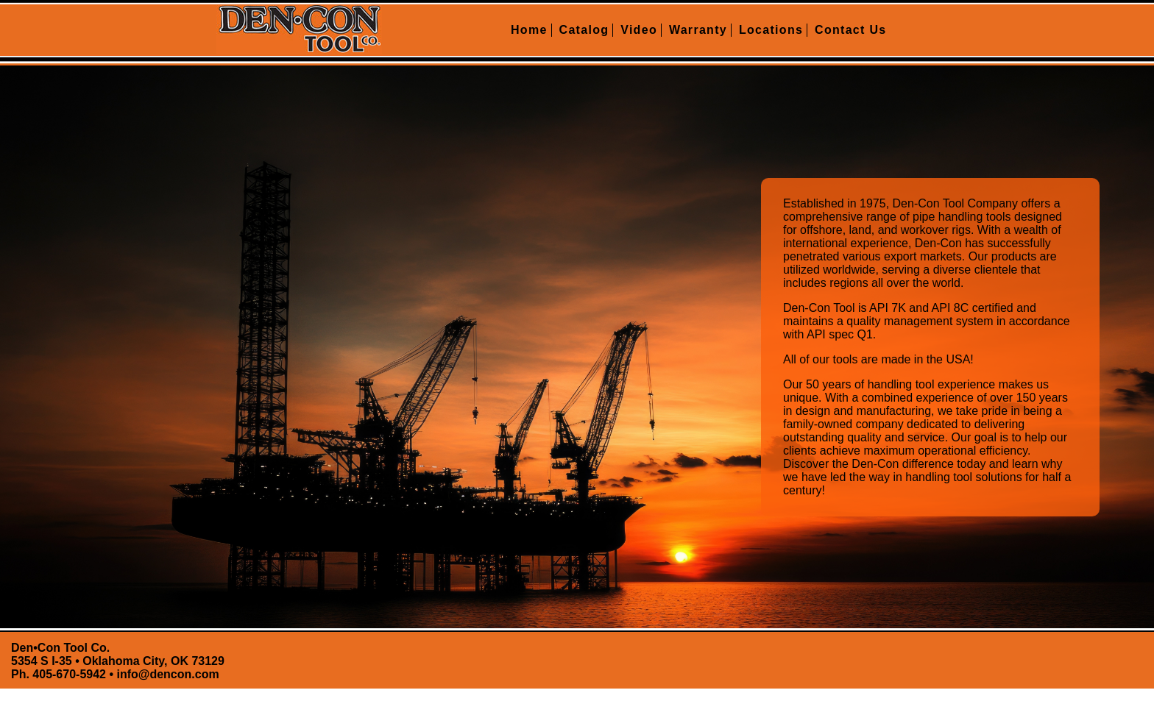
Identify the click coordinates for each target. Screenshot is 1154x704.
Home (529, 30)
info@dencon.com (167, 674)
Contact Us (850, 30)
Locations (771, 30)
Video (638, 30)
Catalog (584, 30)
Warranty (698, 30)
